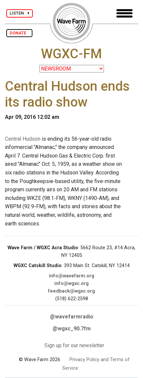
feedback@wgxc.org (71, 291)
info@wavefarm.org (71, 276)
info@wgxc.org (71, 283)
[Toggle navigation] (124, 13)
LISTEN (19, 13)
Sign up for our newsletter (74, 345)
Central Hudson (22, 139)
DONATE (19, 32)
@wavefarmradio (71, 316)
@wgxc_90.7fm (72, 328)
